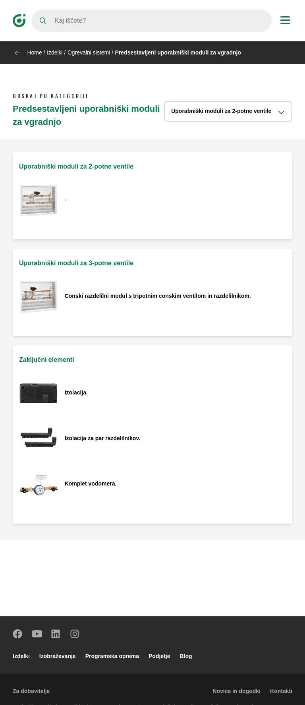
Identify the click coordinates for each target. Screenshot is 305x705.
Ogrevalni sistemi (89, 52)
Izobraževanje (57, 656)
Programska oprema (112, 656)
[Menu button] (285, 21)
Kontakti (281, 691)
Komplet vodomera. (91, 483)
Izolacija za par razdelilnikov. (103, 438)
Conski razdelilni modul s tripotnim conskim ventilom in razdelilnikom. (158, 296)
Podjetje (159, 656)
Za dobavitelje (31, 691)
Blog (186, 656)
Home (34, 52)
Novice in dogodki (236, 691)
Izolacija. (76, 392)
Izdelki (55, 52)
